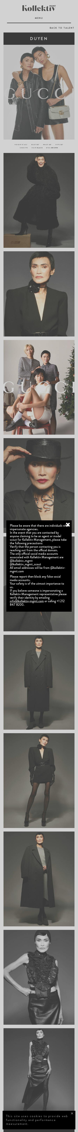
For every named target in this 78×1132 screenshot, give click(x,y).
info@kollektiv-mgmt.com (27, 601)
